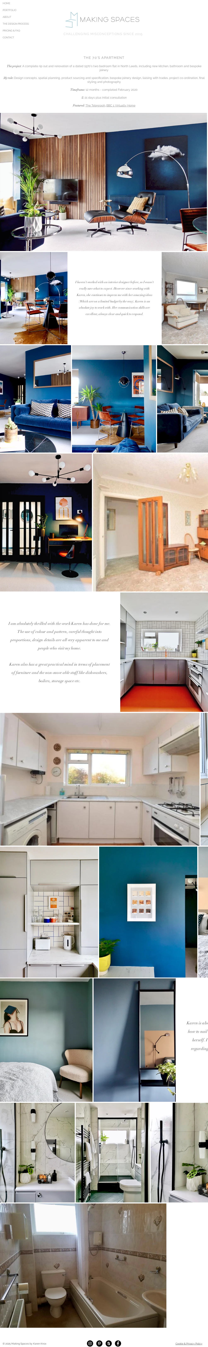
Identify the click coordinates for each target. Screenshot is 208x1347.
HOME (6, 3)
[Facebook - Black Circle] (118, 1343)
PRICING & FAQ (11, 30)
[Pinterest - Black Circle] (99, 1343)
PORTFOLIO (9, 10)
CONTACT (8, 37)
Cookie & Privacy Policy (189, 1343)
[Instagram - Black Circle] (90, 1343)
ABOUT (7, 17)
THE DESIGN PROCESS (12, 23)
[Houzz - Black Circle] (109, 1343)
